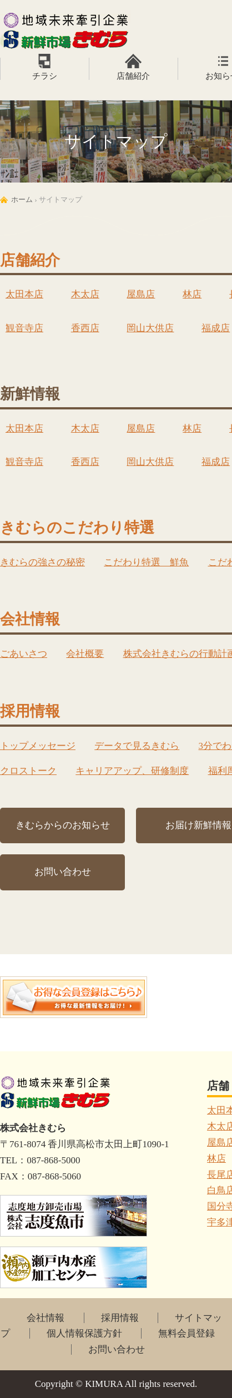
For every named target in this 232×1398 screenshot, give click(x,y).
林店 (192, 294)
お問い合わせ (62, 872)
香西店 (85, 328)
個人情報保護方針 (84, 1333)
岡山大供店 (150, 328)
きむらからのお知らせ (63, 825)
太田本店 (24, 294)
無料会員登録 (186, 1333)
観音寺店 (24, 328)
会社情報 (30, 619)
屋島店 (141, 294)
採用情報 (30, 711)
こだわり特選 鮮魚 (146, 562)
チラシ (44, 76)
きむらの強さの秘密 (42, 562)
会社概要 (85, 654)
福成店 (215, 328)
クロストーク (28, 771)
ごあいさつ (23, 654)
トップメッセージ (37, 746)
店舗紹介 (133, 76)
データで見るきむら (136, 746)
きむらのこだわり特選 (77, 527)
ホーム (22, 199)
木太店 (85, 294)
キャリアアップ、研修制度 (132, 771)
